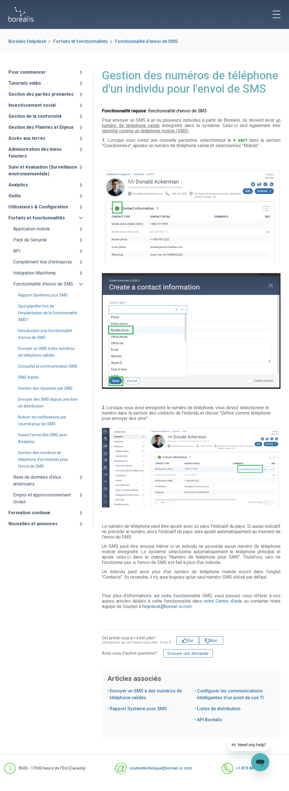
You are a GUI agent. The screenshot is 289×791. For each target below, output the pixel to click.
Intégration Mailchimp (34, 273)
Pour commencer (27, 72)
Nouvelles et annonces (33, 523)
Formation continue (29, 512)
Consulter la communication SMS (47, 366)
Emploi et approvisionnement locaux (42, 498)
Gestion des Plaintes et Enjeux (40, 127)
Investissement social (32, 105)
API (17, 251)
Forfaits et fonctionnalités (80, 41)
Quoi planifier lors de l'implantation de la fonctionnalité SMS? (47, 313)
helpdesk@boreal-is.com (167, 606)
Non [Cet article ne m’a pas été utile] (213, 640)
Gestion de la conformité (35, 116)
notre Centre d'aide (223, 601)
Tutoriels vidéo (24, 83)
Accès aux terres (26, 138)
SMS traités (28, 377)
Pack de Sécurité (30, 240)
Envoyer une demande (188, 653)
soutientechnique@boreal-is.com (153, 768)
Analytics (18, 185)
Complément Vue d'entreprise (42, 262)
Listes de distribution (218, 708)
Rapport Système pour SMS (43, 295)
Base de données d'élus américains (37, 480)
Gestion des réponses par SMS (45, 388)
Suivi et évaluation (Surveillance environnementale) (42, 170)
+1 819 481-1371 (244, 768)
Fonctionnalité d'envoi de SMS (146, 41)
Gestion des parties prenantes (41, 94)
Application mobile (31, 229)
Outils (14, 196)
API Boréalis (209, 719)
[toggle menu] (277, 14)
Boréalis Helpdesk (27, 41)
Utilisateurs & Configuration (38, 207)
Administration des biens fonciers (35, 153)
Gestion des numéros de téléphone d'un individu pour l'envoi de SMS (43, 459)
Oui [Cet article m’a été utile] (190, 640)
